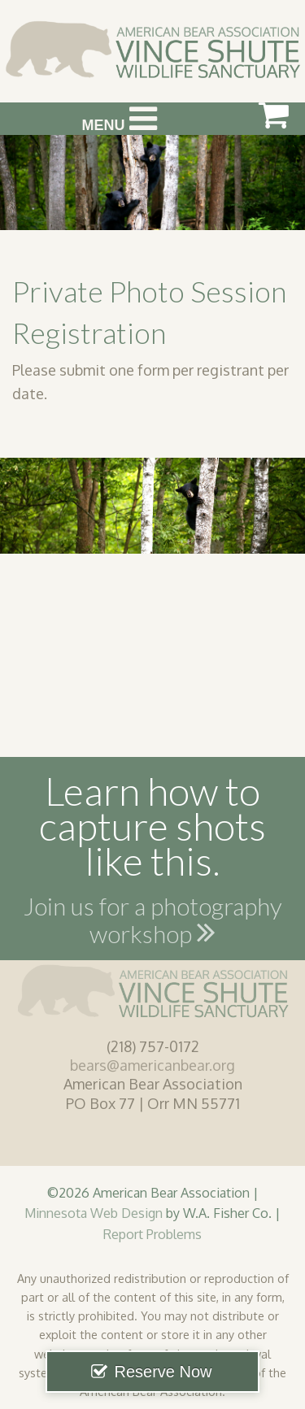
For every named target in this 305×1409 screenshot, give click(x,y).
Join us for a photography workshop (153, 923)
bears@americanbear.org (152, 1065)
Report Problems (152, 1233)
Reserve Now (162, 1372)
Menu (119, 118)
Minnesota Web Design (93, 1212)
